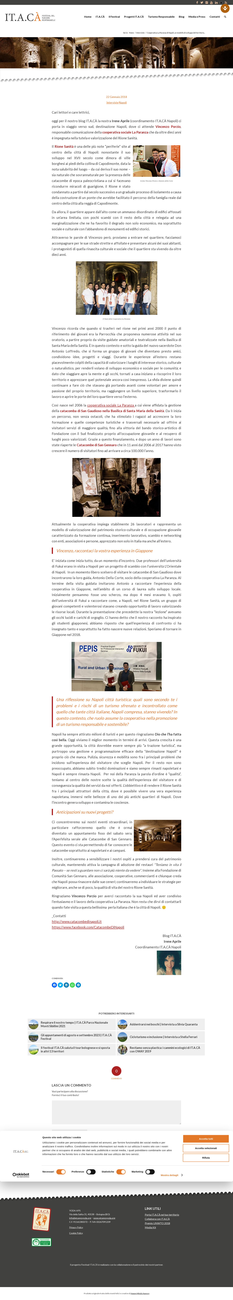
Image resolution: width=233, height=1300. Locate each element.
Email (94, 1143)
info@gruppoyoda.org (80, 1218)
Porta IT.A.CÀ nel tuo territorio (162, 1214)
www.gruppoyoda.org (104, 1218)
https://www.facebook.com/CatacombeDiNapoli (88, 927)
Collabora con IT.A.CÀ (157, 1218)
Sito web (95, 1154)
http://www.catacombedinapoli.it (77, 921)
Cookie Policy (76, 1233)
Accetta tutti (206, 1257)
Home (131, 33)
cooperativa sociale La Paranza (111, 405)
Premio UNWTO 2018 (157, 1223)
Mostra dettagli (169, 1293)
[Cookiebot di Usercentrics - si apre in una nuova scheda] (21, 1293)
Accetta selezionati (206, 1266)
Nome (94, 1132)
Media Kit (150, 1227)
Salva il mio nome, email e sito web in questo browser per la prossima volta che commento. (93, 1165)
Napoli (123, 102)
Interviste (140, 33)
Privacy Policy (76, 1227)
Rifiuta (206, 1276)
